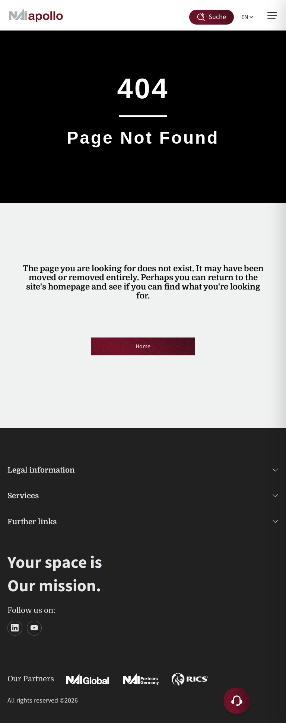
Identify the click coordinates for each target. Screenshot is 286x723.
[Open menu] (272, 15)
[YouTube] (34, 628)
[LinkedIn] (14, 628)
